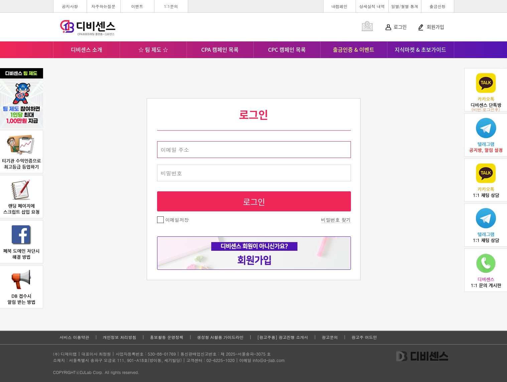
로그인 (400, 26)
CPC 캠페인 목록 (287, 49)
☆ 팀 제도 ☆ (153, 49)
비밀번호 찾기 (336, 219)
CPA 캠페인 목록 (220, 49)
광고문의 (330, 337)
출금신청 (437, 6)
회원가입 (435, 26)
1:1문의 (171, 6)
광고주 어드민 (364, 337)
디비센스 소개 (86, 49)
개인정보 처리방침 (119, 337)
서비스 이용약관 (74, 337)
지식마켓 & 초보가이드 (420, 49)
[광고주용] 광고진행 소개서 (282, 337)
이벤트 (137, 6)
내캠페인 (340, 6)
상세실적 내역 (372, 6)
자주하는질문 (104, 6)
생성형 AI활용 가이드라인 (220, 337)
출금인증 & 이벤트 (353, 49)
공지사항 (70, 6)
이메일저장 (173, 219)
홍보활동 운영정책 (166, 337)
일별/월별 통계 (404, 6)
